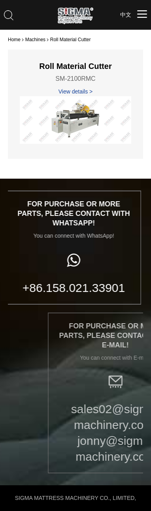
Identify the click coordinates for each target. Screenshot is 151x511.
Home (14, 39)
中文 (125, 14)
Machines (35, 39)
